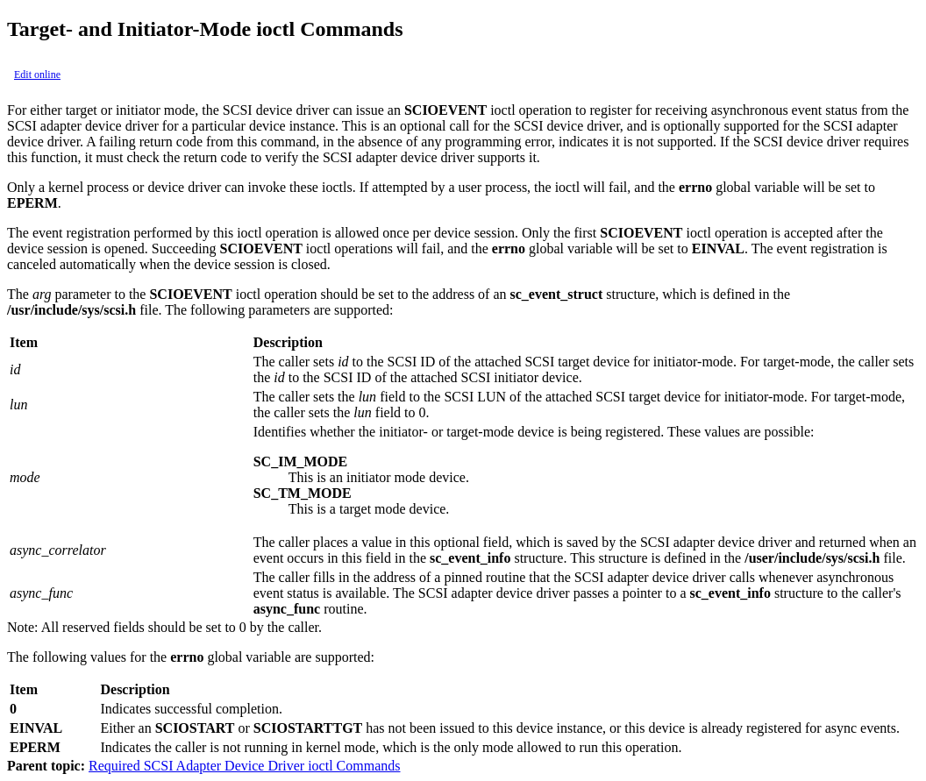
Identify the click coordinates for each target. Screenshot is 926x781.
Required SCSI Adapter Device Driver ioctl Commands (244, 765)
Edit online (37, 74)
